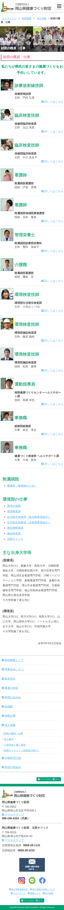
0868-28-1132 (31, 845)
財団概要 (26, 18)
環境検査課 (14, 511)
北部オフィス (15, 539)
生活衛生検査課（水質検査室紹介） (29, 522)
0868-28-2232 (26, 850)
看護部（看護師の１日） (22, 485)
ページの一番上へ (49, 779)
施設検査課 (14, 533)
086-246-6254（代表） (16, 818)
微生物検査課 (15, 527)
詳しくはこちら (53, 101)
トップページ (9, 18)
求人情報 (41, 18)
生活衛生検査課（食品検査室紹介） (29, 517)
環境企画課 (14, 505)
